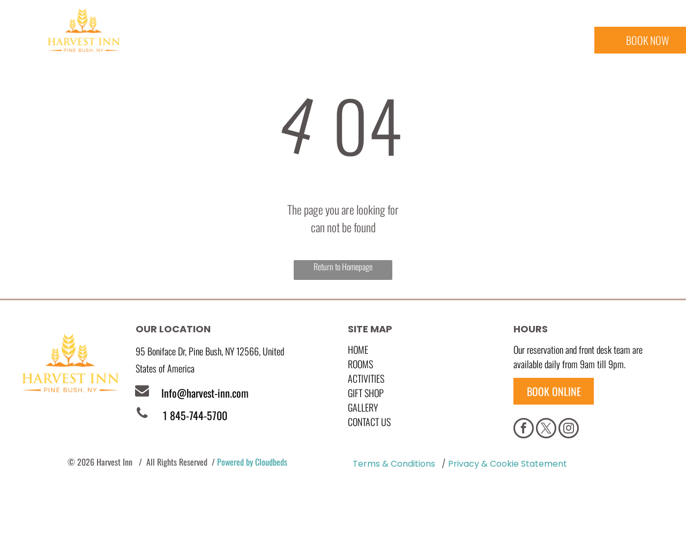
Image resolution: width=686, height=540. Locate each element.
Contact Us (369, 422)
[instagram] (568, 429)
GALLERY (363, 407)
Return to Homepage (343, 266)
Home (358, 349)
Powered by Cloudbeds (252, 461)
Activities (366, 378)
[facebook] (523, 429)
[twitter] (546, 429)
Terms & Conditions (394, 464)
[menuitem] (180, 43)
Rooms (360, 364)
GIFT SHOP (366, 393)
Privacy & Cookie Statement (507, 464)
